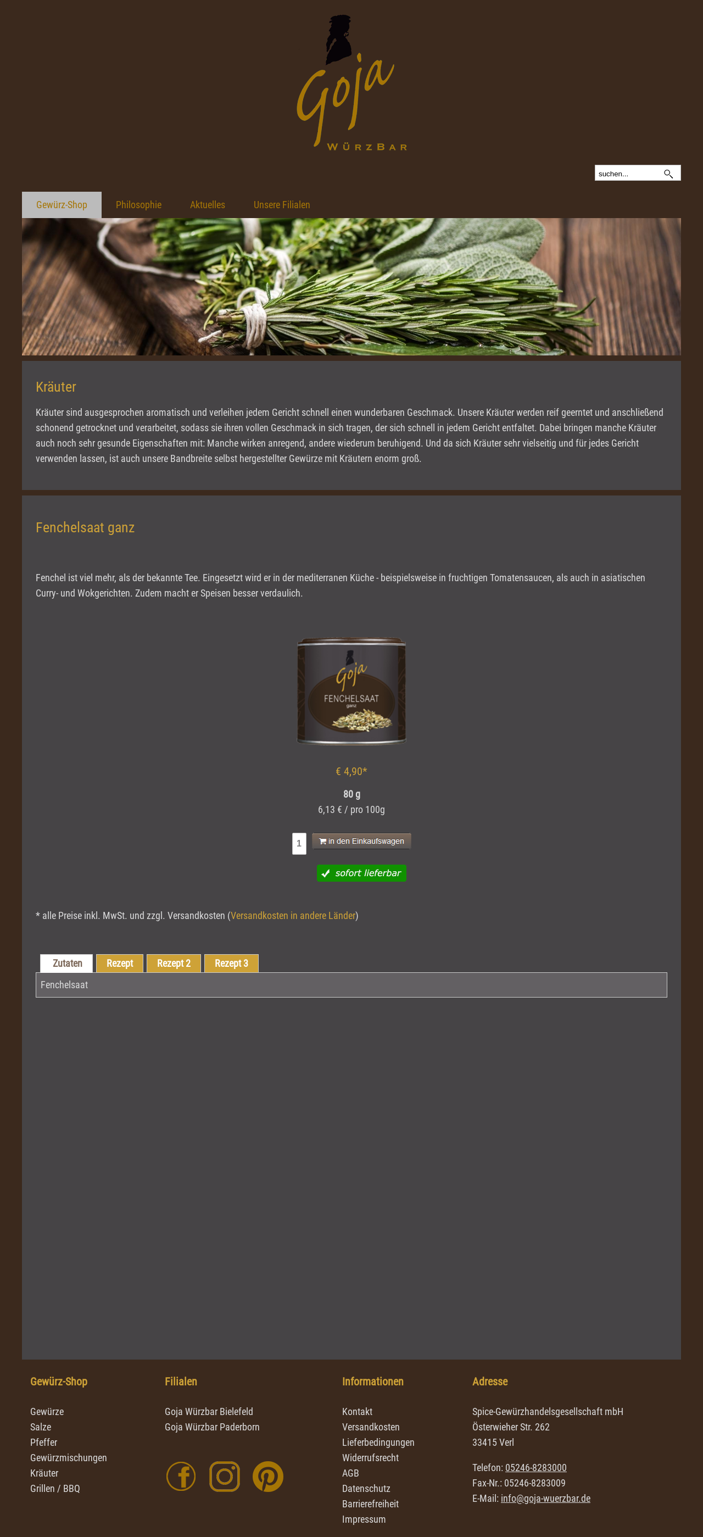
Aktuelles (207, 204)
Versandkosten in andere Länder (293, 915)
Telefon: (519, 1467)
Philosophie (138, 204)
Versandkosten (371, 1427)
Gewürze (47, 1411)
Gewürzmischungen (68, 1457)
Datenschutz (366, 1488)
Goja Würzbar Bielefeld (209, 1411)
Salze (40, 1427)
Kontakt (357, 1411)
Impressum (364, 1519)
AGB (350, 1473)
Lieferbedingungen (378, 1442)
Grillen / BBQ (55, 1488)
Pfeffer (43, 1442)
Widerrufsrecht (370, 1457)
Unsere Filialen (282, 204)
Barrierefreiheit (370, 1504)
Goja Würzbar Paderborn (212, 1427)
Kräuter (44, 1473)
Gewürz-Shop (61, 204)
